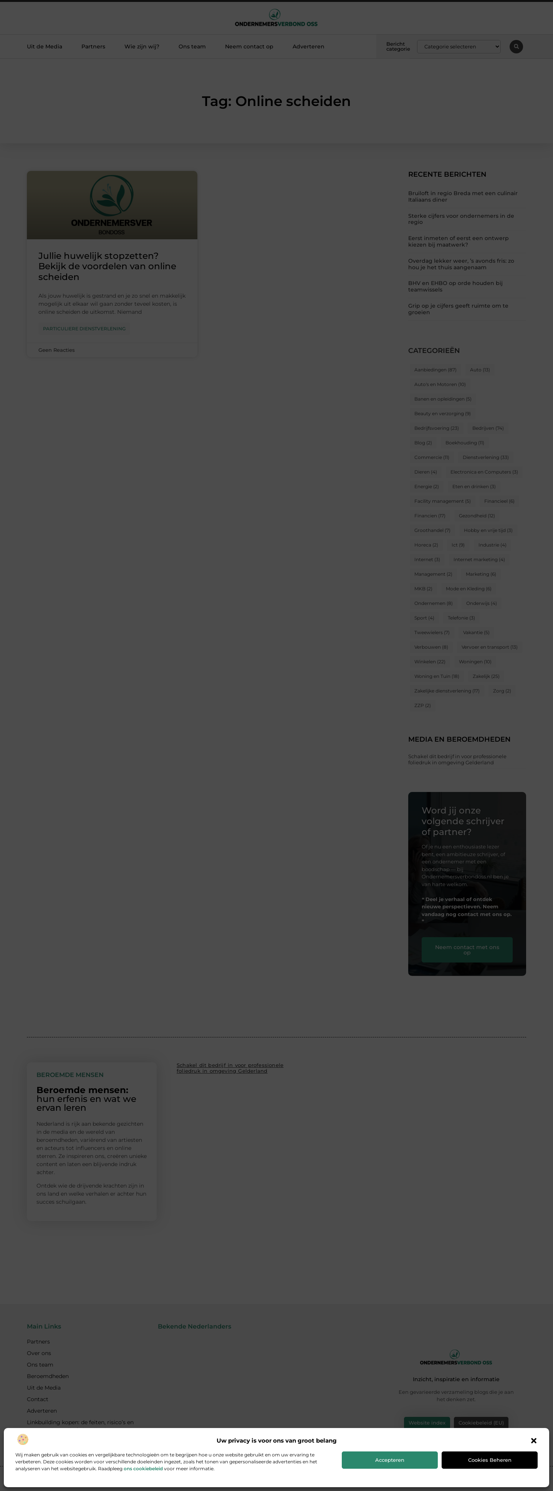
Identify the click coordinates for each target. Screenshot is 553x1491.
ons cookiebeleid (143, 1468)
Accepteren (389, 1460)
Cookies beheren (490, 1460)
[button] (534, 1441)
